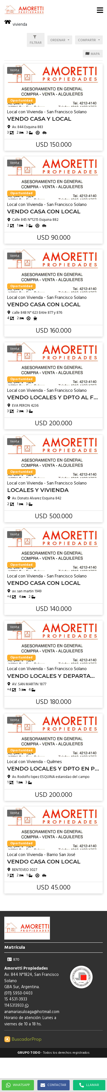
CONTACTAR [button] (53, 1085)
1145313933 (16, 1005)
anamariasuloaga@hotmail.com (31, 1012)
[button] (100, 10)
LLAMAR (89, 1085)
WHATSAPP (18, 1085)
